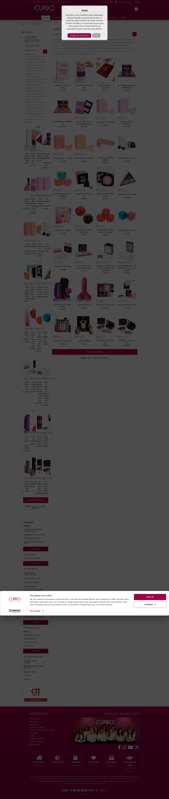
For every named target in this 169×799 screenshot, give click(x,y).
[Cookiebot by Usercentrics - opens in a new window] (15, 794)
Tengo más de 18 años (79, 35)
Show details (35, 794)
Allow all (150, 780)
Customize (150, 788)
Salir (96, 35)
